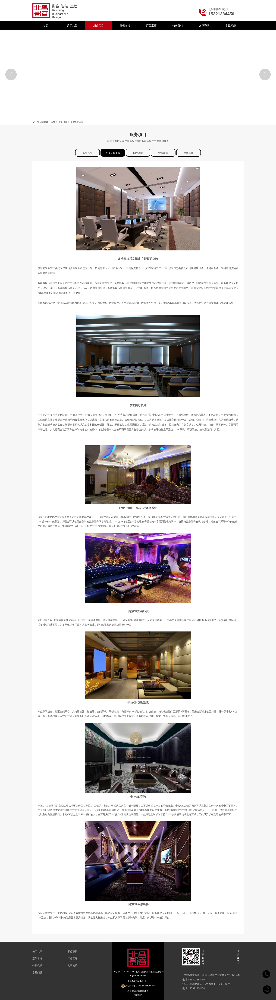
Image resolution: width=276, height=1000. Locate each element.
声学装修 (188, 153)
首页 (45, 25)
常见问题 (230, 25)
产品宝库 (151, 25)
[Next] (265, 74)
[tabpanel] (138, 74)
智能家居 (163, 153)
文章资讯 (204, 25)
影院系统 (87, 153)
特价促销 (177, 25)
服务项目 (98, 25)
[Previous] (11, 74)
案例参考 (125, 25)
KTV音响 (138, 153)
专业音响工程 (77, 122)
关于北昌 (72, 25)
